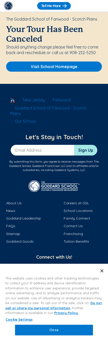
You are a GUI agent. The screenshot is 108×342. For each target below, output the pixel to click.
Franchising (73, 233)
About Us (14, 203)
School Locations (78, 210)
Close (54, 330)
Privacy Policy (66, 313)
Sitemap (13, 233)
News (10, 210)
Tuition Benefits (76, 241)
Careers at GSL (76, 203)
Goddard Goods (20, 241)
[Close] (101, 270)
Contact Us (73, 226)
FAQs (10, 226)
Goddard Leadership (23, 218)
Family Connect (77, 218)
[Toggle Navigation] (99, 5)
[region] (54, 303)
